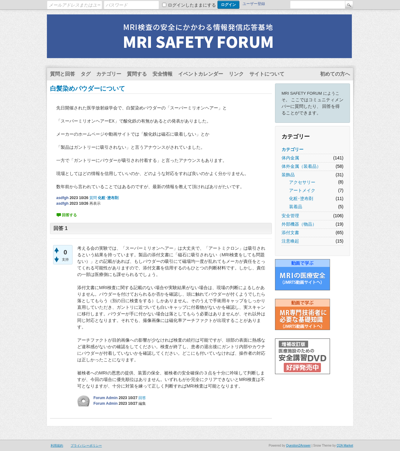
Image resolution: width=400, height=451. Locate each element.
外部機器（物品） (299, 224)
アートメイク (302, 190)
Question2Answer (298, 445)
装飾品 (288, 174)
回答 (142, 398)
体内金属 (290, 157)
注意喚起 (290, 240)
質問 (93, 198)
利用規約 (57, 445)
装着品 (295, 206)
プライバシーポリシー (86, 445)
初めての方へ (335, 74)
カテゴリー (108, 74)
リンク (236, 74)
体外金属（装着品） (301, 166)
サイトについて (266, 74)
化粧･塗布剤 (301, 198)
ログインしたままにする (192, 5)
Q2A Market (345, 445)
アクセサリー (302, 182)
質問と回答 (62, 74)
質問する (137, 74)
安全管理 (290, 215)
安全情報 (162, 74)
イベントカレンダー (200, 74)
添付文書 (290, 232)
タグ (86, 74)
